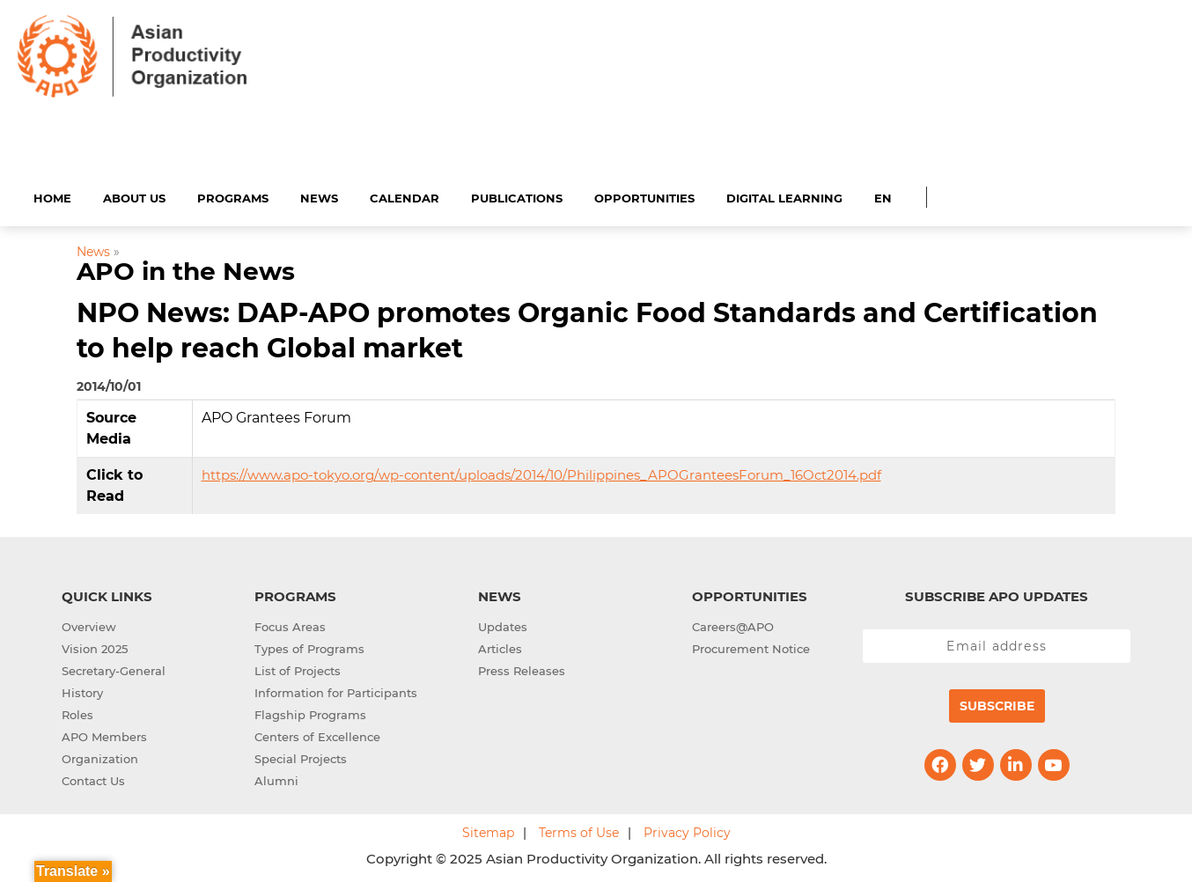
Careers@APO (733, 624)
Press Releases (521, 668)
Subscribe (997, 703)
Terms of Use (579, 830)
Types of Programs (309, 646)
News (319, 195)
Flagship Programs (310, 712)
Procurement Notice (751, 646)
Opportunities (644, 195)
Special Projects (300, 756)
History (82, 690)
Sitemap (488, 830)
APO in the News (186, 269)
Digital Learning (784, 195)
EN (883, 195)
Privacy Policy (687, 830)
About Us (134, 195)
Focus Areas (290, 624)
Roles (77, 712)
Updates (502, 624)
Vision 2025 (95, 646)
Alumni (276, 778)
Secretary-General (114, 668)
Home (52, 195)
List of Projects (297, 668)
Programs (233, 195)
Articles (500, 646)
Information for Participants (335, 690)
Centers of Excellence (317, 734)
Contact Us (93, 778)
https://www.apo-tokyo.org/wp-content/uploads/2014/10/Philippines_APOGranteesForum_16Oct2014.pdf (541, 472)
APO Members (104, 734)
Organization (100, 756)
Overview (89, 624)
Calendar (404, 195)
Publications (517, 195)
